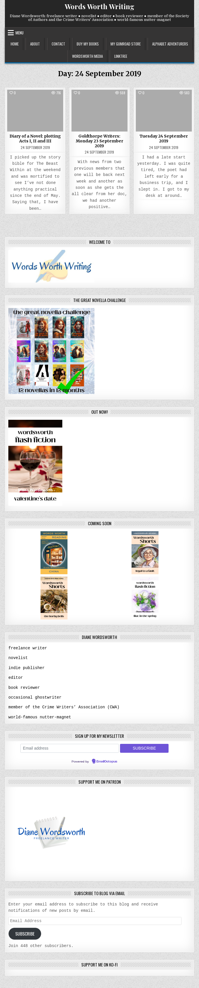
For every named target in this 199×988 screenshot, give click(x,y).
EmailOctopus (106, 760)
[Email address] (69, 746)
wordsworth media (87, 56)
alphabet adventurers (170, 44)
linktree (120, 56)
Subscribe (24, 932)
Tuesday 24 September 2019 (164, 139)
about (35, 44)
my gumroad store (126, 44)
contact (58, 44)
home (15, 44)
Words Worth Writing (99, 6)
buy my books (88, 44)
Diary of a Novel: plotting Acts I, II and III (35, 139)
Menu (20, 33)
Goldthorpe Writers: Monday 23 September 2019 (99, 141)
